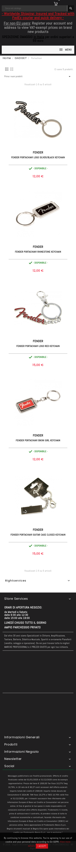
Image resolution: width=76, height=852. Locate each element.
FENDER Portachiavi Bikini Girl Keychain (38, 440)
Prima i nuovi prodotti (38, 76)
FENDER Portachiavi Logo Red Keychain (38, 346)
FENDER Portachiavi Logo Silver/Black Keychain (38, 157)
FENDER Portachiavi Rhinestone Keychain (38, 251)
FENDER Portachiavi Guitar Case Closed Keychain (38, 534)
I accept (42, 846)
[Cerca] (34, 8)
